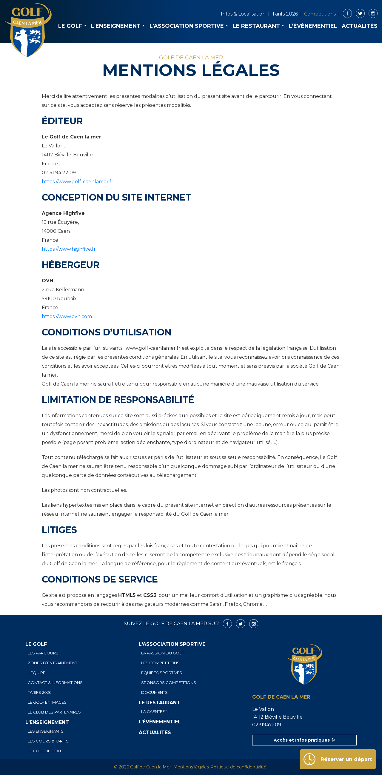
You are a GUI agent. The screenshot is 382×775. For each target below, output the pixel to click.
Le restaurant (256, 26)
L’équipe (36, 673)
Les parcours (43, 653)
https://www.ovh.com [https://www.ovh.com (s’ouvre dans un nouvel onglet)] (67, 316)
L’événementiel (313, 26)
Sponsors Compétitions (168, 683)
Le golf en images (47, 702)
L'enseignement (116, 26)
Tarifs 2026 (285, 14)
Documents (154, 692)
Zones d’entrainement (52, 663)
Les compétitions (160, 663)
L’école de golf (45, 751)
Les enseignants (46, 731)
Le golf (70, 26)
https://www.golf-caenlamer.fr (77, 181)
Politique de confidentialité (238, 767)
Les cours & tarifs (48, 741)
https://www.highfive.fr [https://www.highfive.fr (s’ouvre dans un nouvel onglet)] (69, 249)
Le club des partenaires (54, 712)
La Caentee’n (155, 712)
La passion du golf (162, 653)
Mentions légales (191, 767)
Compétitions (320, 14)
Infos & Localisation (243, 14)
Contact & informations (55, 683)
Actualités (360, 26)
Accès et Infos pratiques (302, 740)
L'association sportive (187, 26)
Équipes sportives (161, 673)
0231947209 (266, 725)
